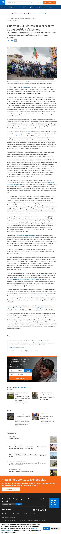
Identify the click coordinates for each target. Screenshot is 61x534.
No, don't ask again (42, 13)
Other (28, 374)
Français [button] (39, 2)
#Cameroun (13, 341)
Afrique (17, 387)
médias (12, 302)
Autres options (55, 528)
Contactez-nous (5, 513)
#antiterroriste (50, 343)
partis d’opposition (35, 296)
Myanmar (50, 7)
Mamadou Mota (50, 310)
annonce (28, 132)
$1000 (20, 374)
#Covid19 (37, 343)
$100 (20, 370)
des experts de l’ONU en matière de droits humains (24, 279)
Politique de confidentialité (23, 513)
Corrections (13, 513)
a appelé (37, 136)
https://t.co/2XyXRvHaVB (17, 347)
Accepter (46, 528)
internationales (51, 294)
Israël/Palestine (13, 7)
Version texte (39, 513)
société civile (52, 300)
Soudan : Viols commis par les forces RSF (21, 471)
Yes (34, 13)
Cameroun (26, 87)
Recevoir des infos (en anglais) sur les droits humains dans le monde (24, 499)
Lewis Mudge (38, 124)
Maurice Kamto (20, 136)
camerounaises (41, 294)
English (14, 20)
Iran (20, 7)
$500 (12, 374)
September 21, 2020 (32, 351)
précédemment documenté (27, 235)
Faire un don (49, 3)
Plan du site (32, 513)
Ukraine (25, 7)
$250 (28, 370)
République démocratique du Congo (38, 7)
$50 (12, 370)
